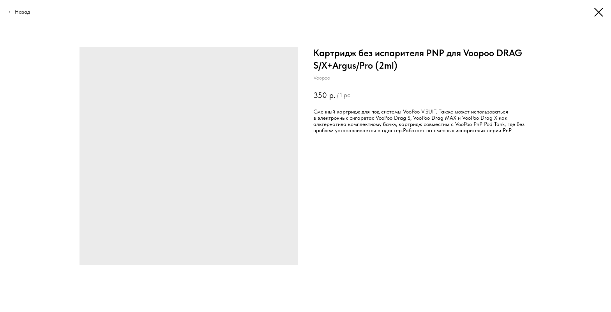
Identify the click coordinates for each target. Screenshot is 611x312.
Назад (22, 12)
